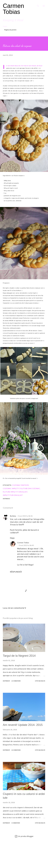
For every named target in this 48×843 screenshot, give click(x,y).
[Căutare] (38, 4)
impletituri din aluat (13, 495)
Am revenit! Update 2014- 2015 (23, 724)
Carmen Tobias (13, 9)
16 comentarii (16, 750)
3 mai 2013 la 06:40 (26, 545)
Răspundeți (16, 572)
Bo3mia (13, 516)
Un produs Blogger (24, 836)
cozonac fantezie (20, 485)
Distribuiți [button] (6, 498)
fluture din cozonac (30, 488)
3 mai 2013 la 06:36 (25, 516)
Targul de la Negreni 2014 (19, 655)
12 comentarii (16, 681)
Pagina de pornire (10, 30)
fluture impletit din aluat (15, 492)
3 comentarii (15, 823)
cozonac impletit (11, 488)
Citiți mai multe (40, 681)
